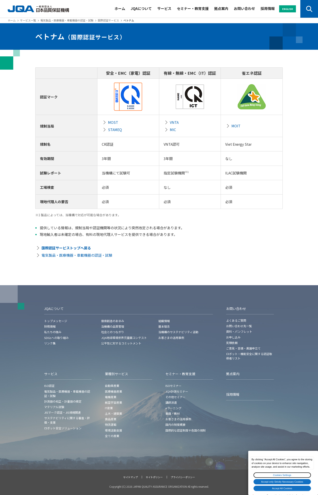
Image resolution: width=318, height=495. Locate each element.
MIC (173, 129)
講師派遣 (171, 402)
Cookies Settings (282, 475)
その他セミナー (175, 397)
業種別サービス (116, 373)
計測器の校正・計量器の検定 (62, 401)
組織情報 (164, 321)
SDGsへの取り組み (56, 338)
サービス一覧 (28, 20)
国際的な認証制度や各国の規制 (185, 430)
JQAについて (141, 8)
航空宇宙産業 (113, 402)
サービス (164, 8)
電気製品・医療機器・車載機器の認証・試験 (66, 20)
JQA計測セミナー (176, 391)
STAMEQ (115, 129)
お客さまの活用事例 (171, 338)
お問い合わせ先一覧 (239, 326)
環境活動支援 (113, 430)
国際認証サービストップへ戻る (66, 247)
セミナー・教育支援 (193, 8)
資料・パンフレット (239, 331)
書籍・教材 (172, 413)
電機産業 (110, 397)
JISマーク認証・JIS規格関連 (62, 412)
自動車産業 (112, 386)
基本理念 (164, 326)
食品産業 (110, 419)
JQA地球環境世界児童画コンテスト (124, 338)
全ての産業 (112, 436)
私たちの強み (52, 332)
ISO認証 (49, 386)
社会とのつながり (112, 332)
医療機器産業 (113, 391)
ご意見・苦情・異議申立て (243, 348)
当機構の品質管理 (112, 326)
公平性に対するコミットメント (121, 343)
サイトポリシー (154, 477)
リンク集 (50, 343)
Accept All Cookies (282, 488)
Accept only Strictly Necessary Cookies (282, 481)
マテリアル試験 (54, 407)
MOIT (235, 125)
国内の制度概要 (175, 424)
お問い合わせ (244, 8)
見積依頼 (232, 343)
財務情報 (50, 326)
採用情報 (268, 8)
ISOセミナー (173, 386)
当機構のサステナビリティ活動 (178, 332)
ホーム (120, 8)
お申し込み (233, 337)
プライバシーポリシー (183, 477)
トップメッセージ (55, 321)
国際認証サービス (108, 20)
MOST (113, 122)
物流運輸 (110, 424)
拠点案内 (221, 8)
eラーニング (173, 408)
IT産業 (109, 408)
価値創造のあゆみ (112, 321)
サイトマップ (130, 477)
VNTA (174, 122)
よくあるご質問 (236, 320)
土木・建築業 (113, 413)
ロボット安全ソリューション (62, 428)
